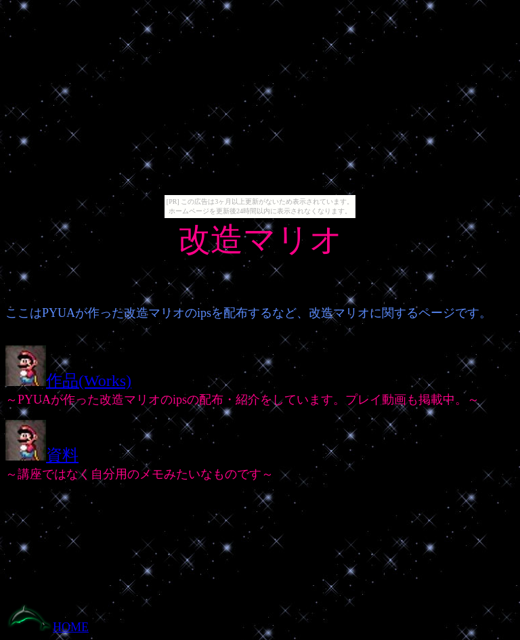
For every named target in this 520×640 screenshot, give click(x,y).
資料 (62, 455)
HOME (71, 627)
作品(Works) (88, 380)
